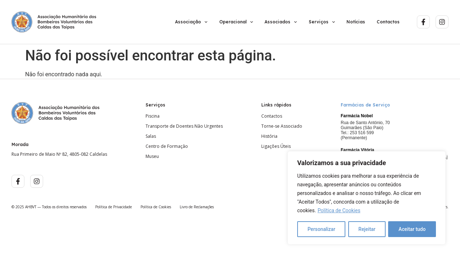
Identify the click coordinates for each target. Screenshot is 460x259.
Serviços (322, 22)
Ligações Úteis (276, 146)
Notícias (355, 21)
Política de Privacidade (113, 206)
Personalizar (321, 229)
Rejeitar (367, 229)
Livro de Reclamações (197, 206)
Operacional (236, 22)
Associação (191, 22)
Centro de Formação (167, 146)
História (269, 136)
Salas (151, 136)
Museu (152, 156)
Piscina (153, 116)
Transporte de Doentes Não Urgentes (184, 126)
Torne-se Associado (281, 126)
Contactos (388, 21)
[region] (367, 198)
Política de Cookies (339, 211)
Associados (280, 22)
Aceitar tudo (412, 229)
